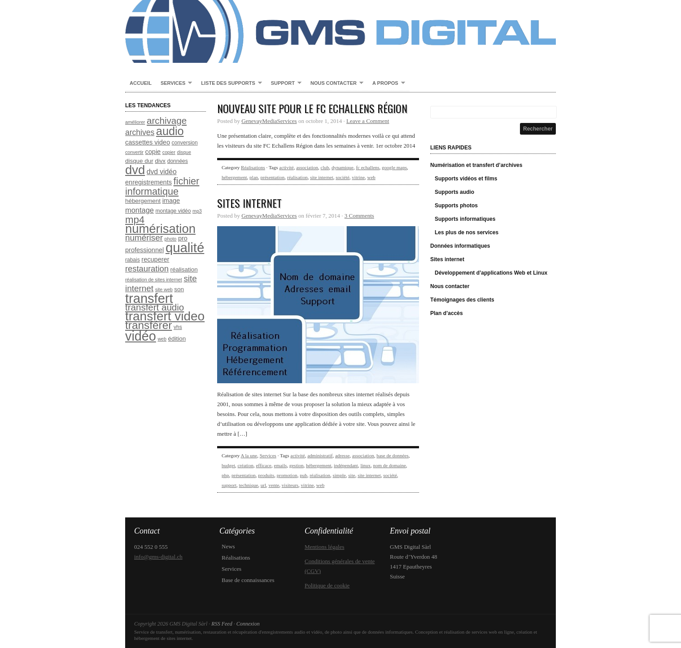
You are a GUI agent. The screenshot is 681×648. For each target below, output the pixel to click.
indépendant (346, 465)
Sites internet (249, 203)
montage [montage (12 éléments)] (139, 210)
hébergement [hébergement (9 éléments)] (143, 200)
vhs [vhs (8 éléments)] (178, 327)
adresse (342, 455)
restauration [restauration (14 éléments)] (147, 268)
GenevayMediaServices (269, 121)
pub (303, 475)
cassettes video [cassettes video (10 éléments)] (147, 142)
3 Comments (359, 215)
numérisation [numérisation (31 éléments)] (160, 229)
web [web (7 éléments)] (161, 339)
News (228, 546)
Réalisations (253, 167)
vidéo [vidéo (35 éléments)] (140, 336)
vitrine (358, 177)
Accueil (141, 83)
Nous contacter (334, 83)
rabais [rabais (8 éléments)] (132, 260)
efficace (263, 465)
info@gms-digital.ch (158, 556)
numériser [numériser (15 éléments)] (144, 237)
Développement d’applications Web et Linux (491, 273)
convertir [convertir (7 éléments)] (134, 152)
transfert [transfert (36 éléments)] (149, 298)
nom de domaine (389, 465)
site (351, 475)
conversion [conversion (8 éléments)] (185, 143)
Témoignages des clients (462, 300)
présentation (273, 177)
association (307, 167)
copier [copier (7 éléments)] (168, 152)
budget (228, 465)
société (342, 177)
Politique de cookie (327, 585)
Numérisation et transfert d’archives (476, 165)
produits (266, 475)
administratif (319, 455)
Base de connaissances (248, 580)
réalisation (297, 177)
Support (283, 83)
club (325, 167)
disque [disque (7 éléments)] (184, 152)
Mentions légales (324, 546)
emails (280, 465)
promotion (287, 475)
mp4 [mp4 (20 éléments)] (134, 219)
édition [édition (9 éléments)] (177, 338)
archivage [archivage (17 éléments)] (167, 120)
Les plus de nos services (466, 232)
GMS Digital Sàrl (340, 31)
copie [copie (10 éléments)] (153, 151)
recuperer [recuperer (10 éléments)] (155, 259)
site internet (321, 177)
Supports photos (456, 205)
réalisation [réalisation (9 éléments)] (184, 269)
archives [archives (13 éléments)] (139, 132)
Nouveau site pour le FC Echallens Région (312, 108)
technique (248, 485)
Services (174, 83)
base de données (392, 455)
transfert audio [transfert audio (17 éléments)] (154, 307)
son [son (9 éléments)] (179, 289)
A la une (248, 455)
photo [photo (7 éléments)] (171, 238)
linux (365, 465)
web (371, 177)
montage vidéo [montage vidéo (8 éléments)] (173, 211)
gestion (296, 465)
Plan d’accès (446, 313)
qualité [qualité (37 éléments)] (185, 247)
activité (286, 167)
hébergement (234, 177)
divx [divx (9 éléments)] (160, 161)
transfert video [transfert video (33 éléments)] (165, 316)
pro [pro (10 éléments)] (183, 238)
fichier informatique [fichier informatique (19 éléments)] (162, 186)
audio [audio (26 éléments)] (170, 131)
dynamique (343, 167)
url (263, 485)
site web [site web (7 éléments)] (164, 289)
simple (339, 475)
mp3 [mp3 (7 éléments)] (197, 211)
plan (253, 177)
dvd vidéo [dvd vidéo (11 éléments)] (162, 171)
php (225, 475)
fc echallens (367, 167)
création (245, 465)
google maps (394, 167)
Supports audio (454, 192)
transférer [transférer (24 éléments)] (148, 325)
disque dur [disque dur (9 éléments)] (139, 161)
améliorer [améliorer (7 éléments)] (135, 122)
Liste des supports (229, 83)
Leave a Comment (367, 121)
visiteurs (290, 485)
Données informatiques (460, 246)
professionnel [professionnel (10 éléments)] (144, 250)
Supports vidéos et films (466, 178)
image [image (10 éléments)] (171, 200)
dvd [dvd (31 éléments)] (135, 170)
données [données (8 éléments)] (177, 161)
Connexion (248, 624)
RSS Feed (221, 624)
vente (274, 485)
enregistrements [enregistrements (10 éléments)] (148, 182)
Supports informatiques (465, 219)
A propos (386, 83)
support (229, 485)
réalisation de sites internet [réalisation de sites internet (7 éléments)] (153, 279)
